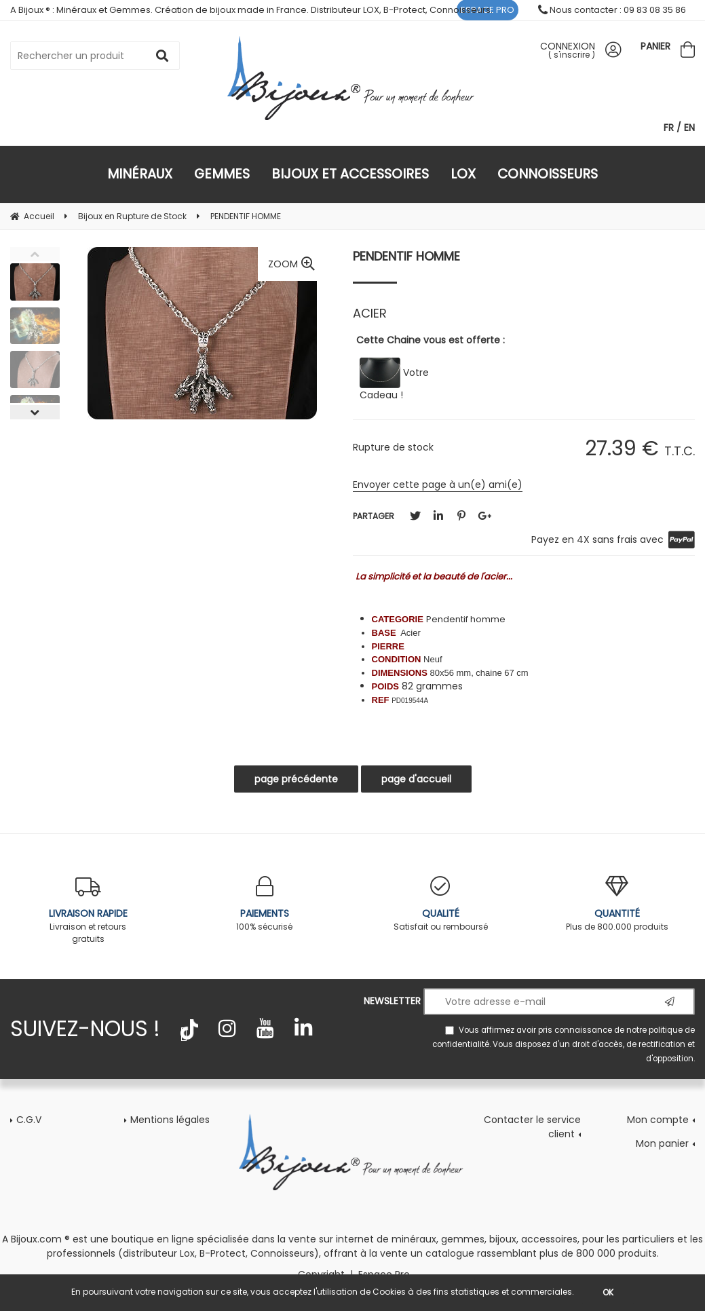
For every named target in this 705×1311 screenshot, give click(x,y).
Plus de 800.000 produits (617, 904)
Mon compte (658, 1119)
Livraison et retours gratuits (88, 910)
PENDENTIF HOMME (406, 256)
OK (608, 1292)
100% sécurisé (264, 904)
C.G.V (28, 1119)
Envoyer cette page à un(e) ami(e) (437, 484)
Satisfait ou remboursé (441, 904)
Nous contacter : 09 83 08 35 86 (612, 9)
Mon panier (662, 1143)
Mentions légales (170, 1119)
